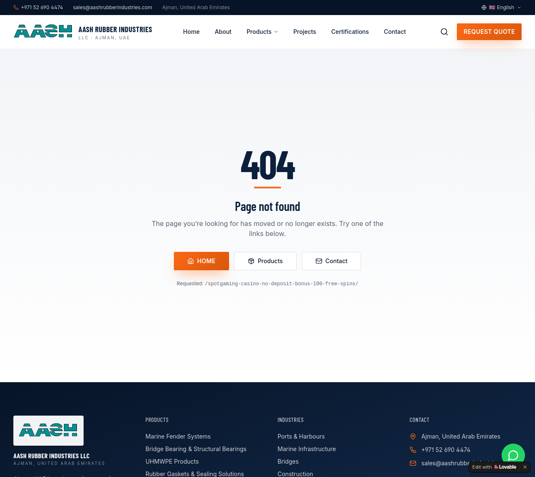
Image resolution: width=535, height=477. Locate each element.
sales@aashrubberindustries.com (467, 463)
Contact (395, 31)
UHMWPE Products (172, 461)
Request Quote (489, 31)
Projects (304, 31)
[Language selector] (502, 7)
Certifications (350, 31)
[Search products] (444, 31)
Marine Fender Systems (178, 436)
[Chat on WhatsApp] (513, 455)
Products (262, 31)
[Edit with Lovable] (494, 467)
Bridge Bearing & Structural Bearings (196, 448)
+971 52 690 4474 (446, 449)
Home (191, 31)
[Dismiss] (525, 467)
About (223, 31)
